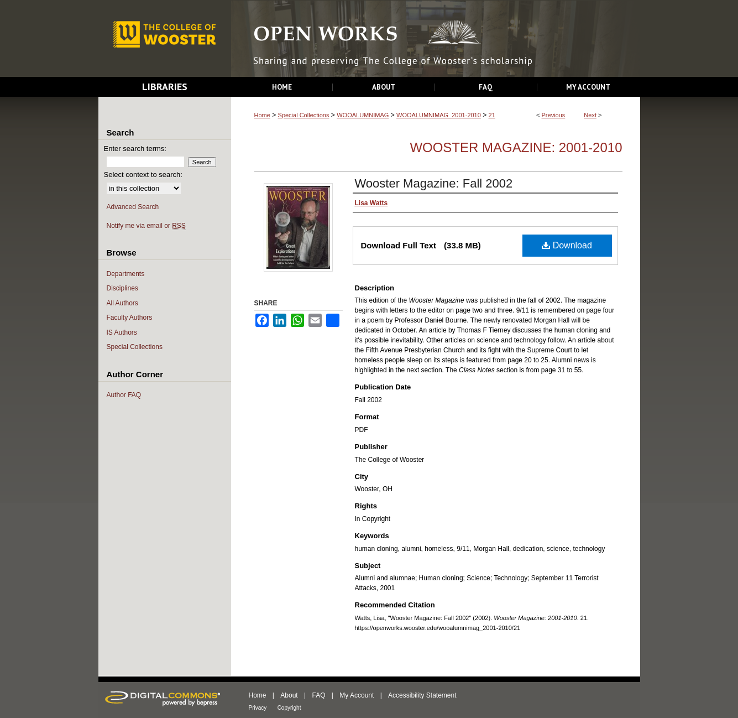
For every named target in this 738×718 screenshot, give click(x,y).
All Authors (122, 303)
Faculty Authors (130, 317)
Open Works (435, 39)
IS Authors (122, 332)
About (288, 695)
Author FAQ (124, 395)
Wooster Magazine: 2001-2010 (516, 147)
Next (590, 115)
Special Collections (303, 115)
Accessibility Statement (422, 695)
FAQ (318, 695)
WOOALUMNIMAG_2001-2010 (438, 115)
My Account (356, 695)
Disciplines (122, 288)
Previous (554, 115)
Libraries (164, 86)
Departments (126, 274)
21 (492, 115)
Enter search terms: (135, 148)
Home (262, 115)
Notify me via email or (146, 226)
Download (567, 245)
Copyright (289, 708)
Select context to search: (143, 174)
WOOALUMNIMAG (363, 115)
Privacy (258, 708)
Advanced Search (133, 207)
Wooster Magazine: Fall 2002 (434, 183)
